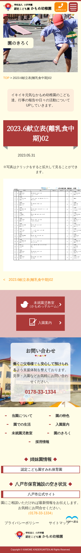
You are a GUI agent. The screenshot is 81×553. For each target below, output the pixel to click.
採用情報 (42, 442)
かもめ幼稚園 (32, 7)
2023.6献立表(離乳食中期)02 (31, 279)
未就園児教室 (22, 433)
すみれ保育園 (41, 469)
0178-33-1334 (40, 392)
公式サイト (41, 494)
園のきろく (62, 433)
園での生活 (22, 424)
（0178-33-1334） (40, 513)
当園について (22, 416)
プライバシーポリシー (22, 523)
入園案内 (62, 424)
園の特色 (62, 416)
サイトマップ (59, 523)
